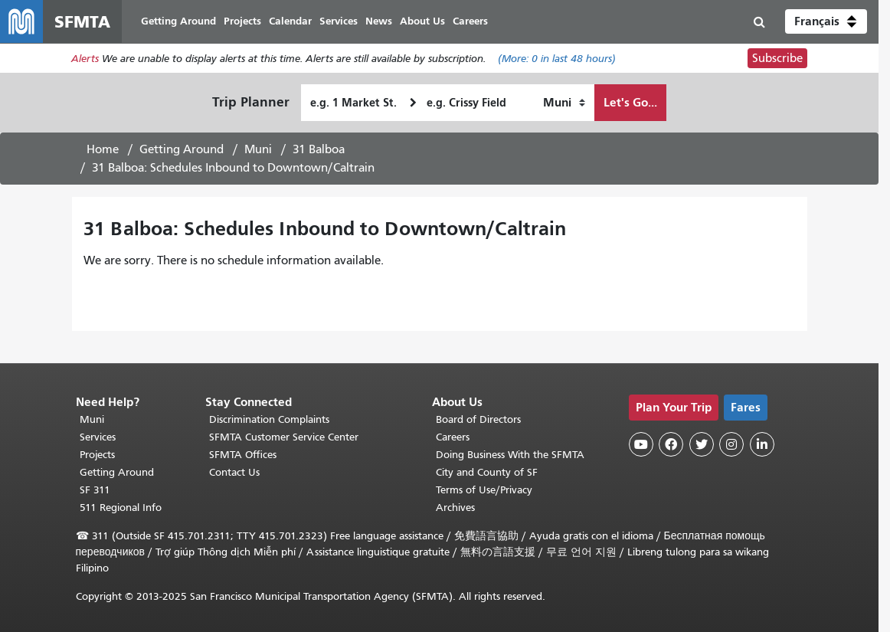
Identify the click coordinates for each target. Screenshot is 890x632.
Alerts (85, 58)
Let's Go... (630, 102)
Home (103, 149)
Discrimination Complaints (269, 419)
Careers (453, 437)
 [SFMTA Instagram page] (731, 444)
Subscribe (777, 58)
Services (98, 437)
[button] (826, 21)
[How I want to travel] (564, 102)
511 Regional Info (121, 507)
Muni (258, 149)
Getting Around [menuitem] (178, 21)
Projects (97, 454)
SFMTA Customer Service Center (283, 437)
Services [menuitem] (338, 21)
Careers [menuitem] (470, 21)
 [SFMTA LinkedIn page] (762, 444)
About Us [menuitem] (422, 21)
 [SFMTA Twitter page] (701, 444)
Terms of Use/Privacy (484, 489)
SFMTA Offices (242, 454)
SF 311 (95, 489)
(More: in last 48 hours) (557, 58)
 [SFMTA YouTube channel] (641, 444)
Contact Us (234, 472)
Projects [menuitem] (242, 21)
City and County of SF (487, 472)
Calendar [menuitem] (290, 21)
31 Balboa (319, 149)
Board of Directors (478, 419)
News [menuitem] (378, 21)
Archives (455, 507)
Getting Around (181, 149)
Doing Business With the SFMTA (510, 454)
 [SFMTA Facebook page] (671, 444)
